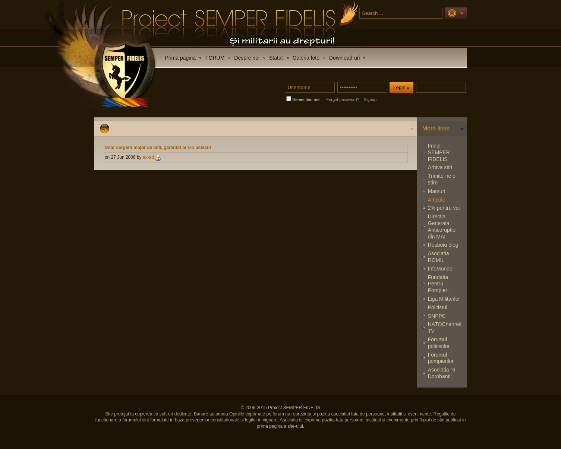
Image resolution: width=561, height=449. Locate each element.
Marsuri (436, 191)
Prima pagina (180, 58)
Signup (370, 99)
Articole (436, 200)
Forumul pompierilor (441, 358)
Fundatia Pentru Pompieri (438, 284)
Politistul (437, 307)
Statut (276, 58)
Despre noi (246, 58)
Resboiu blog (443, 245)
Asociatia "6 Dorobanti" (441, 373)
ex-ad (148, 157)
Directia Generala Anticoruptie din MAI (442, 226)
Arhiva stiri (440, 167)
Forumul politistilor (439, 342)
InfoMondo (440, 269)
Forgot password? (342, 99)
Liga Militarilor (444, 299)
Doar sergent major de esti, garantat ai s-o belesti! (158, 147)
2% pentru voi (444, 208)
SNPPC (437, 316)
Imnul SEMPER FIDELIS (439, 152)
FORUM (214, 58)
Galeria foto (306, 58)
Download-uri (344, 58)
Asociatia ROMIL (438, 256)
